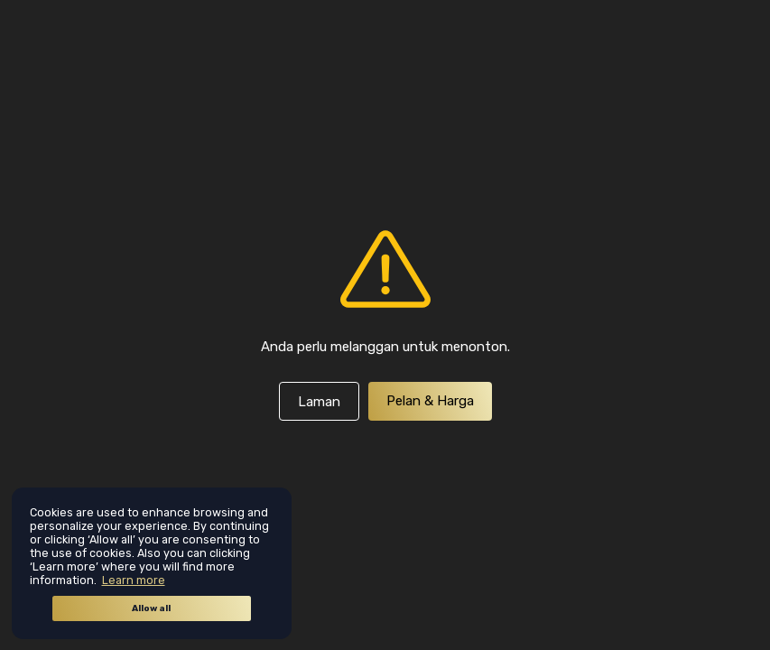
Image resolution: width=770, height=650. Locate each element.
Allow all (151, 608)
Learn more (133, 580)
